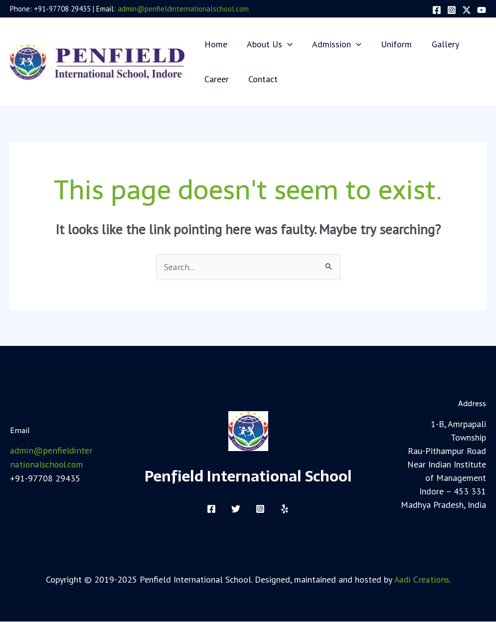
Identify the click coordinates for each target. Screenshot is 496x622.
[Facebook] (436, 9)
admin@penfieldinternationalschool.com (183, 8)
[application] (285, 44)
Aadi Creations (421, 579)
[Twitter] (466, 9)
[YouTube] (481, 9)
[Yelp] (284, 508)
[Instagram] (451, 9)
